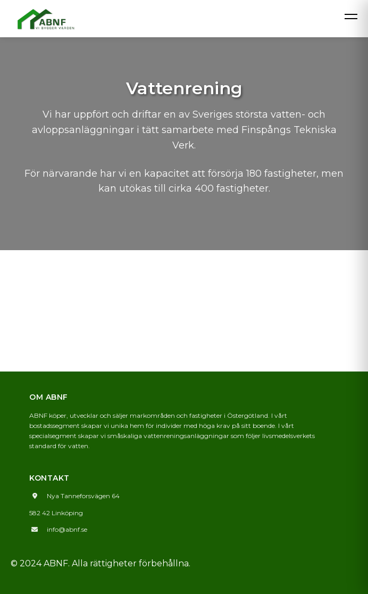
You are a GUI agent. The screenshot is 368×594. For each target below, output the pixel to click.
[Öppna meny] (351, 14)
